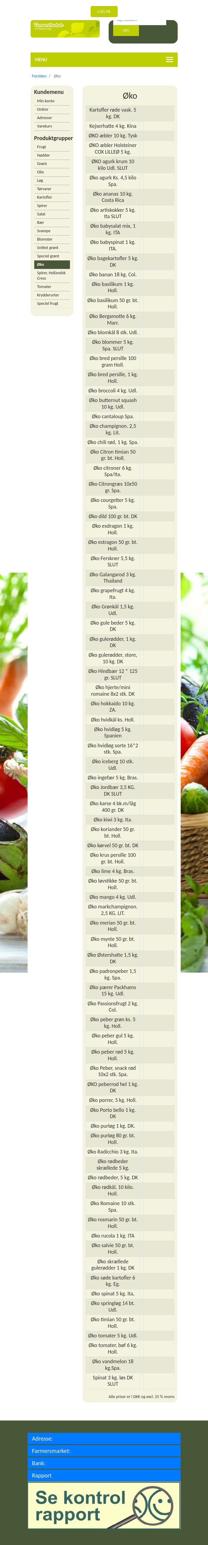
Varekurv (44, 126)
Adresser (44, 117)
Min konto (46, 101)
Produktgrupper (52, 138)
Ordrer (43, 109)
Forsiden (39, 76)
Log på (103, 11)
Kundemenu (49, 91)
